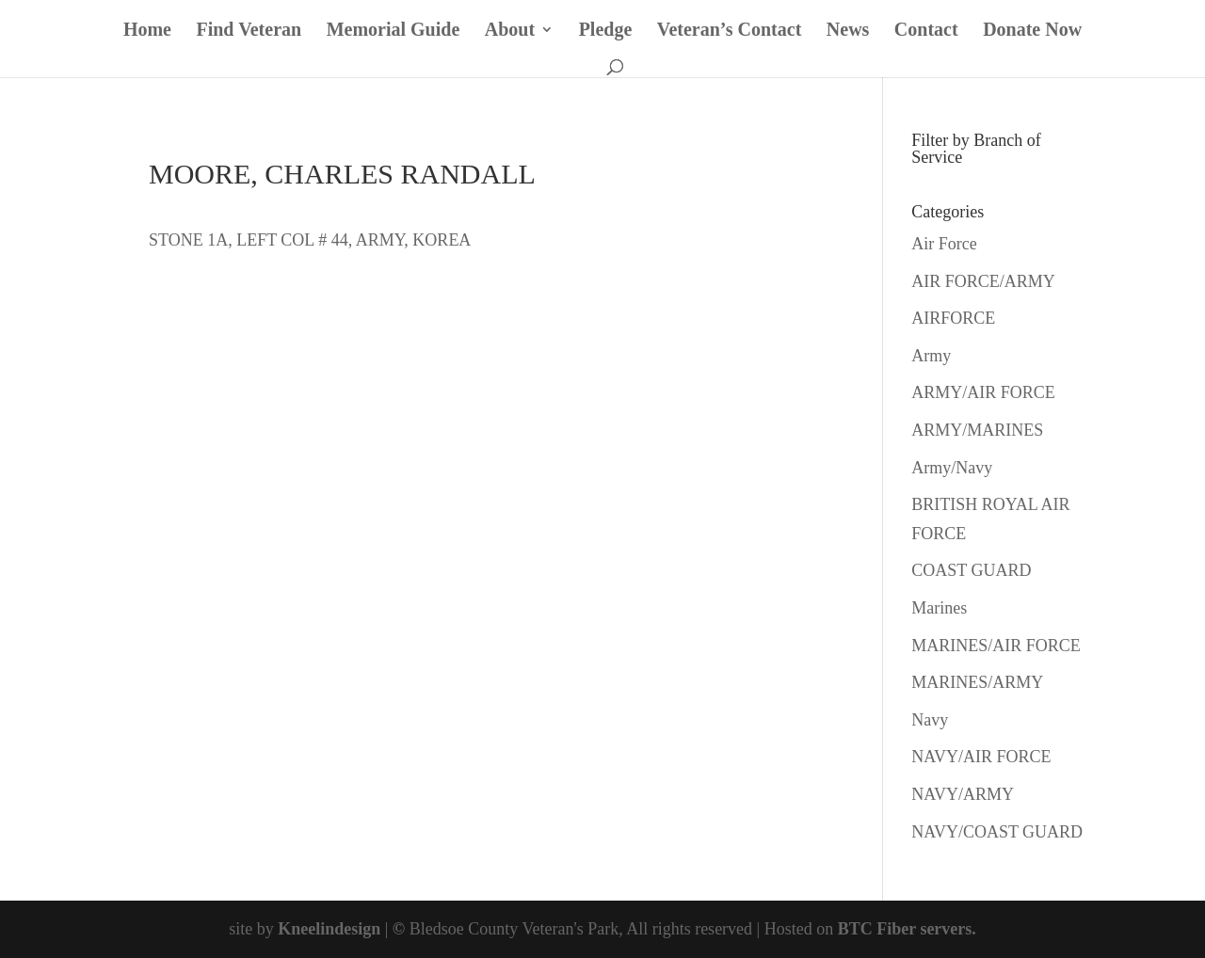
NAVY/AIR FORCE (981, 756)
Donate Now (1032, 31)
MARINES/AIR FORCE (996, 645)
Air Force (943, 243)
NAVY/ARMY (962, 794)
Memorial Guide (393, 31)
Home (147, 31)
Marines (939, 608)
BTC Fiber (877, 928)
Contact (926, 31)
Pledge (606, 31)
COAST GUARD (971, 570)
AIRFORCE (953, 318)
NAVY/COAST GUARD (997, 831)
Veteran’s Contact (729, 31)
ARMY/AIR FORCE (983, 392)
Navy (929, 720)
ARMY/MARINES (977, 430)
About (510, 31)
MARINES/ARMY (977, 682)
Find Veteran (248, 31)
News (848, 31)
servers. (946, 928)
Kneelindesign (329, 928)
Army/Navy (951, 467)
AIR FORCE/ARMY (983, 281)
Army (931, 355)
